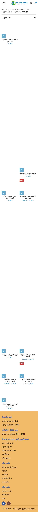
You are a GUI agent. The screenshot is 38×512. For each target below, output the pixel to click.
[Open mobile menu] (4, 3)
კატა (27, 9)
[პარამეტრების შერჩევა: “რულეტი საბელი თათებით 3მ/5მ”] (4, 376)
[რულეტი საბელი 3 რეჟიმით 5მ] (10, 186)
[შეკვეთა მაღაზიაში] (34, 17)
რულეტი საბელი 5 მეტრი (10, 355)
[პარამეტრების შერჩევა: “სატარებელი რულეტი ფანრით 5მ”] (4, 400)
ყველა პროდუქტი (16, 9)
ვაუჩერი (5, 474)
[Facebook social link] (4, 503)
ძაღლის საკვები (8, 443)
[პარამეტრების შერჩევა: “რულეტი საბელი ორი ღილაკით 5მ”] (22, 376)
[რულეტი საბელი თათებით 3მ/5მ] (10, 369)
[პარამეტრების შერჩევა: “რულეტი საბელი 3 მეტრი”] (22, 170)
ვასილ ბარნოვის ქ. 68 (10, 421)
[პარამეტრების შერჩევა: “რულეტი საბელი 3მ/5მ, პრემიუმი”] (22, 193)
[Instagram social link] (9, 503)
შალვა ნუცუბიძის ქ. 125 (10, 425)
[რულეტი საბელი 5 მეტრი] (10, 277)
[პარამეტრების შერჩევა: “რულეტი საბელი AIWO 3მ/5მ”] (22, 351)
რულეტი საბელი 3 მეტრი (28, 173)
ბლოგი (4, 471)
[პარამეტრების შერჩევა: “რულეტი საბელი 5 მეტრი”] (4, 351)
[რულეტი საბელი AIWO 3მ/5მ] (28, 277)
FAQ (3, 498)
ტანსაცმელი (6, 458)
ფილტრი (7, 18)
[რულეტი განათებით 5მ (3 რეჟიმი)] (10, 29)
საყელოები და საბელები (11, 12)
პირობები (5, 495)
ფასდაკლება (7, 491)
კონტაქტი (5, 482)
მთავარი (5, 9)
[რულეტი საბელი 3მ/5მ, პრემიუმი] (28, 186)
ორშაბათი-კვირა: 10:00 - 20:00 (13, 434)
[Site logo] (19, 3)
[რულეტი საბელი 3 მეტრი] (28, 96)
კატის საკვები (7, 447)
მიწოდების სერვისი (9, 467)
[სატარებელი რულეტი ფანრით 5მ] (10, 393)
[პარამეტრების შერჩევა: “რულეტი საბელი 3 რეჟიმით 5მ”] (4, 193)
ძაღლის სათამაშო (9, 450)
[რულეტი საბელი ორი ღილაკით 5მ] (28, 369)
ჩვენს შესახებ (7, 478)
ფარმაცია (5, 454)
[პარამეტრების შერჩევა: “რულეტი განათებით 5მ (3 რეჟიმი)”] (4, 36)
